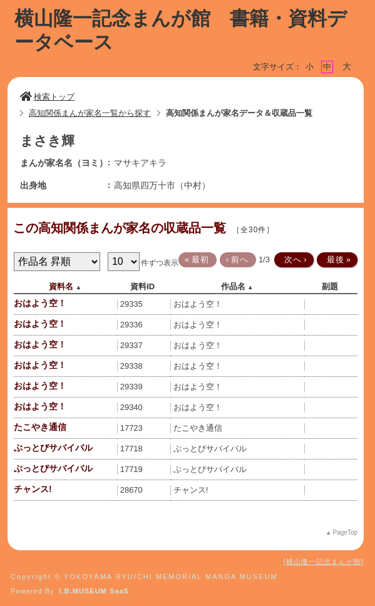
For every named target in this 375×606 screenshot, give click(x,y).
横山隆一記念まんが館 (323, 561)
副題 (330, 286)
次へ (293, 259)
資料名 (61, 286)
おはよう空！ (40, 303)
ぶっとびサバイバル (53, 448)
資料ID (142, 286)
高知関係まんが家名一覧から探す (90, 113)
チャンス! (33, 489)
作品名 (233, 286)
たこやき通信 (40, 427)
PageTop (345, 532)
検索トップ (47, 96)
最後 (336, 259)
